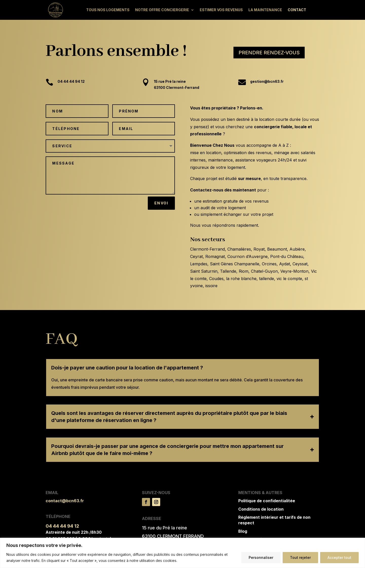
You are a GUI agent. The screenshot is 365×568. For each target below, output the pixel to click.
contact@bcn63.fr (65, 500)
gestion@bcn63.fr (267, 87)
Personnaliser (261, 557)
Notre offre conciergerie (162, 10)
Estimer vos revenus (221, 10)
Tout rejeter (300, 557)
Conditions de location (261, 509)
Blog (242, 531)
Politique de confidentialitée (266, 500)
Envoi (161, 203)
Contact (297, 10)
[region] (182, 553)
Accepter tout (339, 557)
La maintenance (265, 10)
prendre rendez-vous (269, 53)
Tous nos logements (108, 10)
